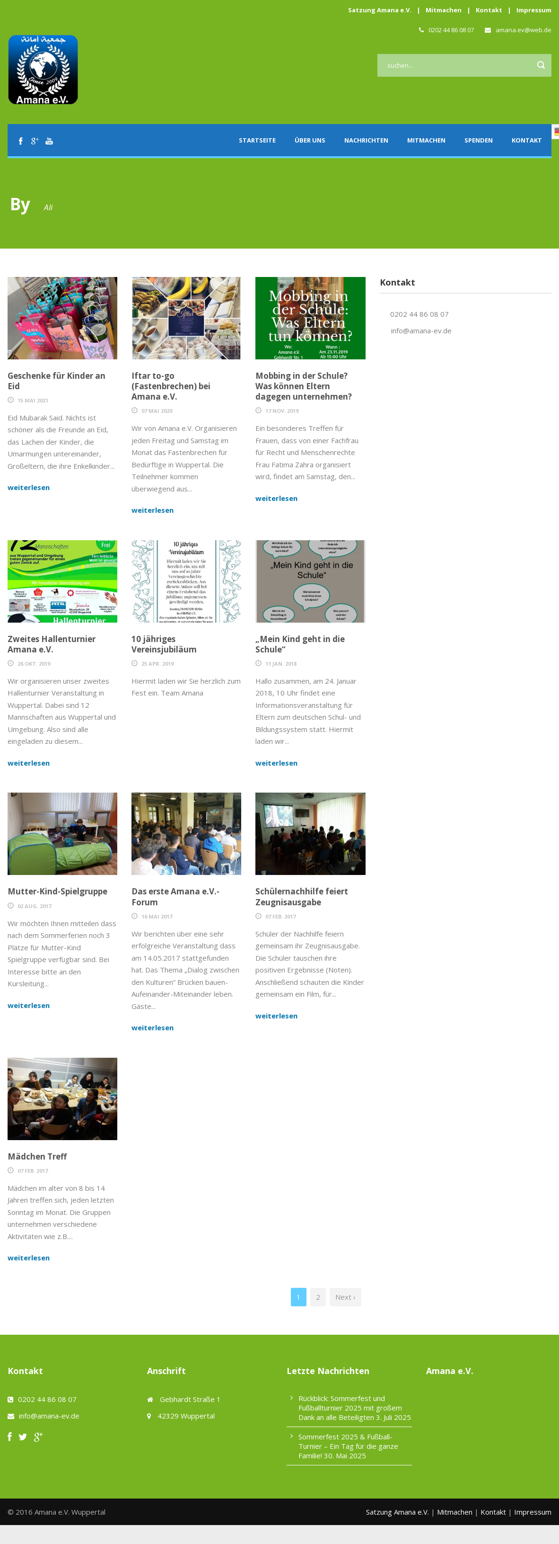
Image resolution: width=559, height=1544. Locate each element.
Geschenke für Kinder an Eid (56, 381)
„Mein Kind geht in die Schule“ (300, 644)
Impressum (533, 10)
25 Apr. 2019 (157, 663)
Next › (345, 1297)
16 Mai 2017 (156, 916)
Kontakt (489, 10)
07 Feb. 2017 (280, 916)
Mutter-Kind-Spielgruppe (57, 891)
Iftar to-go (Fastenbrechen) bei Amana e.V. (170, 386)
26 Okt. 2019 (33, 663)
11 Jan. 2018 (281, 663)
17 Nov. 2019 (281, 410)
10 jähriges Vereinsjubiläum (164, 644)
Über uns (310, 140)
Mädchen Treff (37, 1156)
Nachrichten (366, 140)
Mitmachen (444, 10)
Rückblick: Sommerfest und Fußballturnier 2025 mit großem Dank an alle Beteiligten (350, 1407)
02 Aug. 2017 (34, 906)
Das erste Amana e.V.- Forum (175, 896)
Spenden (478, 140)
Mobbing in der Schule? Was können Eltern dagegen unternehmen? (303, 386)
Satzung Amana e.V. (379, 10)
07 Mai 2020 (156, 410)
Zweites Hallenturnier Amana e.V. (52, 644)
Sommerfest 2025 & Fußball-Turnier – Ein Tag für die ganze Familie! (348, 1446)
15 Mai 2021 (32, 400)
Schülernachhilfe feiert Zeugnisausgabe (301, 896)
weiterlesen (29, 487)
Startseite (257, 140)
